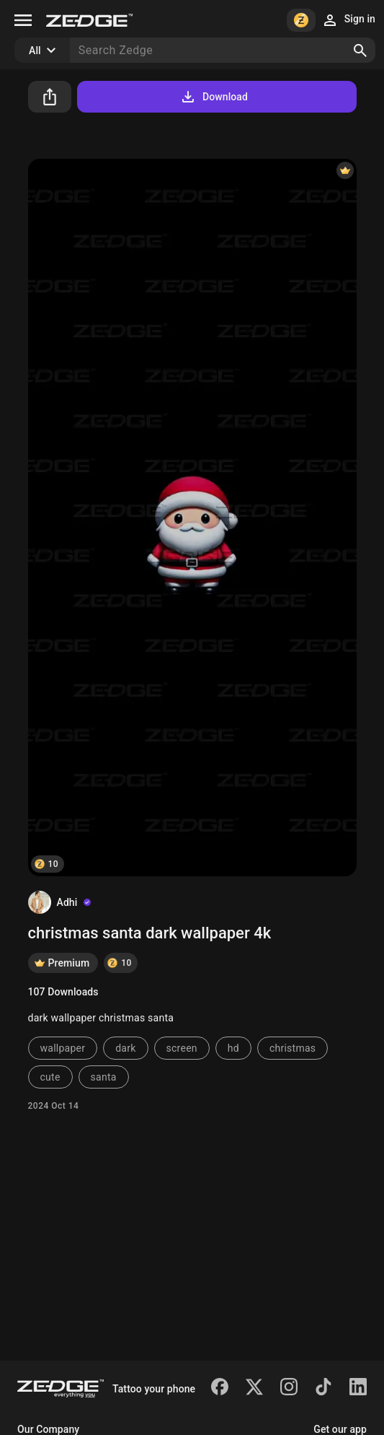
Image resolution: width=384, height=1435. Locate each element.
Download (213, 96)
